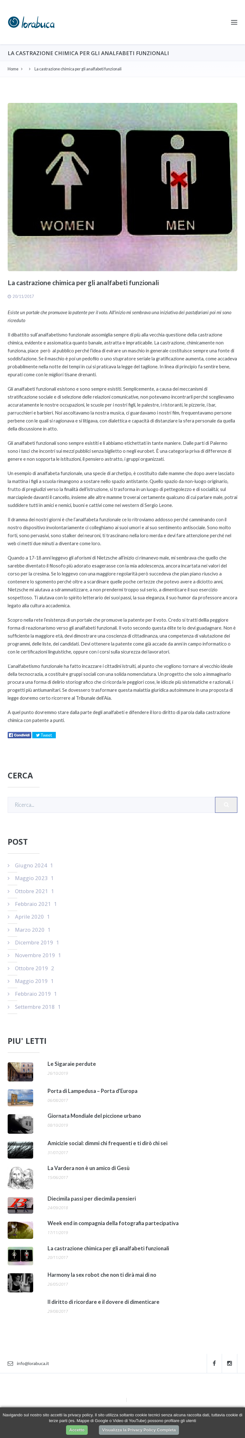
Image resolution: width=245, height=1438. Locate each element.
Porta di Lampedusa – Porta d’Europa (92, 1091)
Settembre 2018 (34, 1006)
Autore (108, 1390)
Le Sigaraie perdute (72, 1064)
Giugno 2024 (30, 865)
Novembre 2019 (34, 955)
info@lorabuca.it (28, 1363)
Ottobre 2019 (31, 968)
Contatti (136, 1390)
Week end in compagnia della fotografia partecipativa (113, 1223)
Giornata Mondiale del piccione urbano (94, 1116)
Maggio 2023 (31, 878)
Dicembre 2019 (33, 942)
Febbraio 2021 (32, 903)
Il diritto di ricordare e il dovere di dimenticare (104, 1302)
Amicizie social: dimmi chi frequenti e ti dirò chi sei (107, 1143)
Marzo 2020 (29, 929)
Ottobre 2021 (31, 891)
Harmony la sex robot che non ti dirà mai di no (102, 1275)
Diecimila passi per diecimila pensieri (92, 1199)
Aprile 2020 (29, 916)
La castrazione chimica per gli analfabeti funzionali (108, 1248)
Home (13, 69)
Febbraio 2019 (32, 993)
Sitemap (117, 1399)
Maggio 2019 (31, 981)
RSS (132, 1399)
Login (163, 1390)
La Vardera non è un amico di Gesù (89, 1168)
